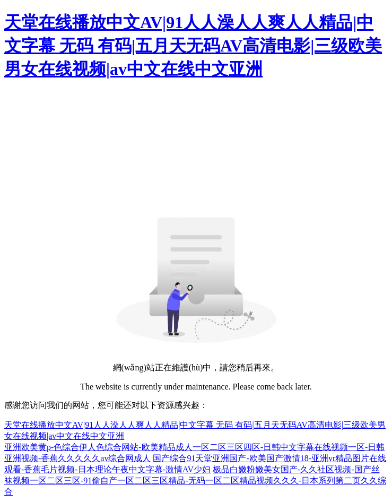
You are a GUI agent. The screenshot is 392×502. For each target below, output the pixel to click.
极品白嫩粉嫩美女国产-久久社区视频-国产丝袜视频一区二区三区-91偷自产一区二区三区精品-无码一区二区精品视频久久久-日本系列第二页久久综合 (195, 480)
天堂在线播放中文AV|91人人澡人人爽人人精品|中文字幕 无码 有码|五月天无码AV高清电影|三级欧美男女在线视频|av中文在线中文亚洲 (193, 46)
